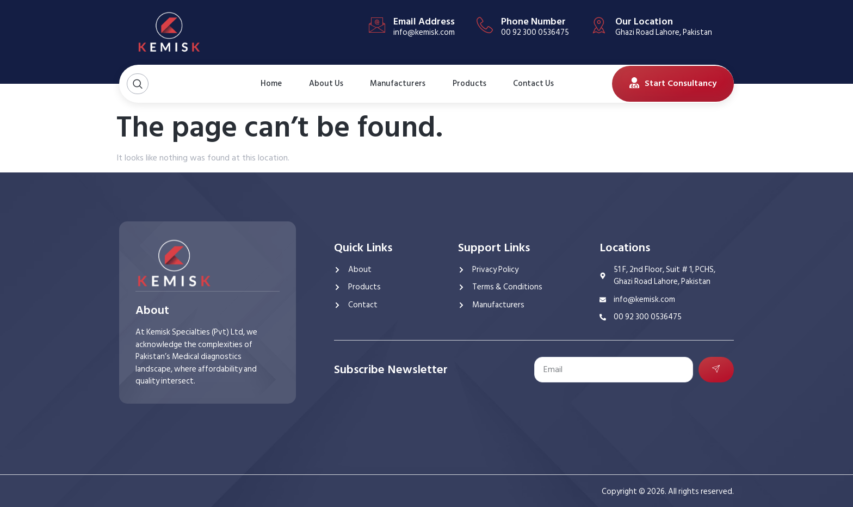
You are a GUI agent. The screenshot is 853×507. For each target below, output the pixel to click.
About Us (320, 84)
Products (469, 83)
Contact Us (529, 84)
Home (270, 83)
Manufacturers (397, 83)
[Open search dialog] (138, 84)
